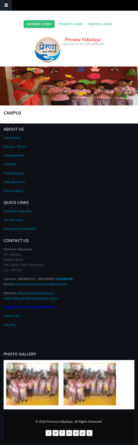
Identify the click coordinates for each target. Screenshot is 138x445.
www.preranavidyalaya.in (36, 293)
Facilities (10, 164)
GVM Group (12, 138)
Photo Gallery (13, 191)
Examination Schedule (20, 229)
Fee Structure (13, 220)
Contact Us (11, 316)
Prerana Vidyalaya (83, 39)
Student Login (70, 24)
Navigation (6, 5)
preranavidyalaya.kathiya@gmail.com (40, 284)
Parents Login (100, 24)
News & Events (14, 182)
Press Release (13, 173)
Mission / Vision (15, 146)
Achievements (14, 155)
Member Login (39, 24)
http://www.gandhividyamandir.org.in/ (31, 298)
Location (10, 324)
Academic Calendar (17, 211)
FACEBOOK (64, 279)
